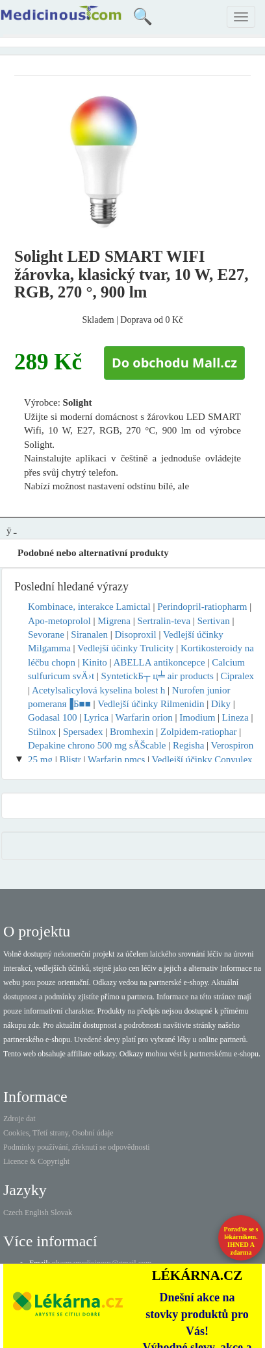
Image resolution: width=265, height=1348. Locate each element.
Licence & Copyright (36, 1161)
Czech (13, 1212)
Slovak (61, 1212)
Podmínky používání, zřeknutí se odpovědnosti (76, 1147)
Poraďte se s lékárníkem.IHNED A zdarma (241, 1241)
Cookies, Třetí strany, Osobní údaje (58, 1132)
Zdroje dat (19, 1118)
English (37, 1212)
